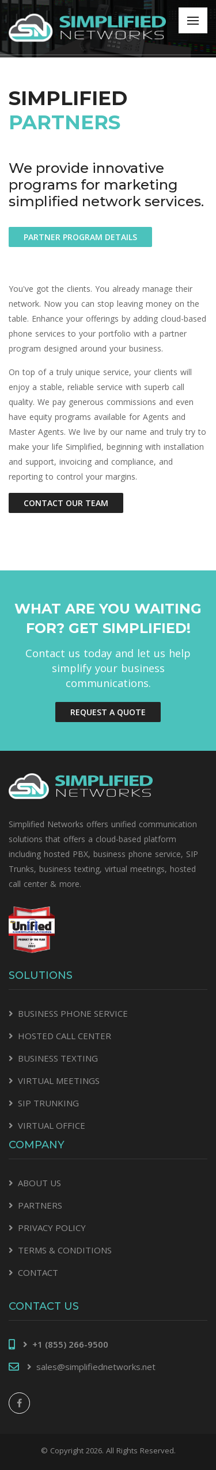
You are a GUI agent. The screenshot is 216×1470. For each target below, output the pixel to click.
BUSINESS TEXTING (58, 1058)
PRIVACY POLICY (52, 1227)
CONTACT (38, 1272)
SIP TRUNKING (48, 1103)
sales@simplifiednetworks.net (96, 1366)
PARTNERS (40, 1205)
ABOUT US (39, 1183)
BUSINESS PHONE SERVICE (73, 1013)
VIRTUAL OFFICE (51, 1125)
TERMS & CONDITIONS (65, 1250)
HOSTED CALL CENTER (64, 1035)
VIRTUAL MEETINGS (59, 1080)
